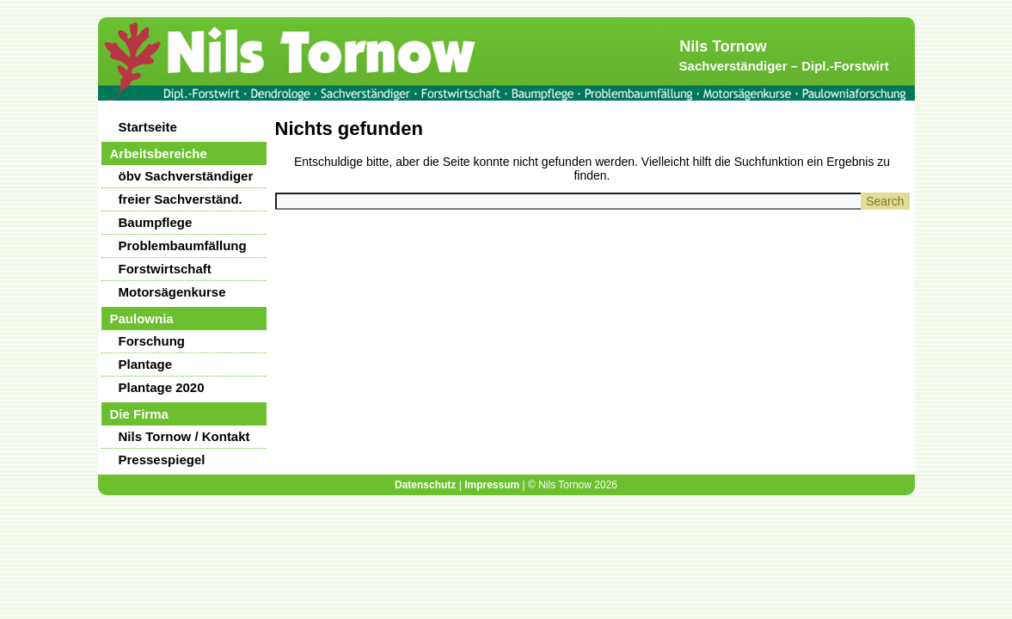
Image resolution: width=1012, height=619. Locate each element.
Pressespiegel (162, 459)
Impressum (491, 485)
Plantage (146, 364)
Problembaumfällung (183, 245)
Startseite (148, 127)
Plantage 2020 (162, 387)
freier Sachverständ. (180, 199)
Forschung (152, 341)
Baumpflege (156, 222)
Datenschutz (425, 485)
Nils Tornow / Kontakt (184, 436)
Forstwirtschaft (165, 268)
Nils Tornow (723, 46)
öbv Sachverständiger (186, 176)
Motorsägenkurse (172, 292)
